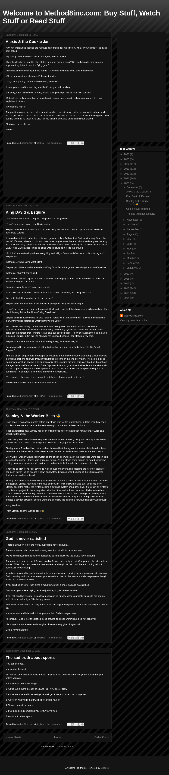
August (131, 234)
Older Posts (102, 737)
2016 (127, 288)
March (130, 258)
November (133, 219)
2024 (127, 164)
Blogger (104, 768)
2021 (127, 178)
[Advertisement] (57, 173)
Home (58, 737)
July (129, 239)
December (133, 187)
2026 (127, 154)
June (130, 243)
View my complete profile (133, 320)
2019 (127, 273)
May (129, 248)
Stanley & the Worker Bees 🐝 (33, 416)
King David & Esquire (25, 212)
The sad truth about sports (30, 657)
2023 (127, 168)
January (131, 267)
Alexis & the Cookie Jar (27, 41)
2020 (127, 183)
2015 (127, 293)
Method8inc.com (133, 315)
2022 (127, 173)
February (132, 263)
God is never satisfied (26, 538)
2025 (127, 159)
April (129, 253)
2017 (127, 283)
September (133, 229)
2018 (127, 278)
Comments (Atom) (64, 746)
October (131, 224)
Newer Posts (13, 737)
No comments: (55, 143)
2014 (127, 297)
